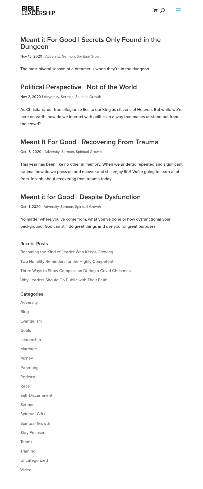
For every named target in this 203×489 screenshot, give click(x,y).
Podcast (27, 377)
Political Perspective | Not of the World (78, 87)
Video (25, 470)
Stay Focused (32, 432)
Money (26, 358)
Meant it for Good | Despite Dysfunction (80, 197)
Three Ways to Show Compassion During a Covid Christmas (75, 270)
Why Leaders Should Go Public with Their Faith (64, 280)
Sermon (68, 56)
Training (27, 451)
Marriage (28, 349)
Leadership (30, 339)
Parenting (29, 367)
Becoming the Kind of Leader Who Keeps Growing (66, 252)
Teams (26, 442)
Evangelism (31, 321)
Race (25, 386)
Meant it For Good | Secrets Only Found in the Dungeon (90, 43)
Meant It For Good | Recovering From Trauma (89, 142)
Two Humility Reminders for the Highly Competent (66, 261)
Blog (24, 311)
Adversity (52, 56)
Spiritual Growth (90, 56)
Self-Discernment (36, 395)
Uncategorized (34, 460)
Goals (25, 330)
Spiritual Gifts (32, 414)
